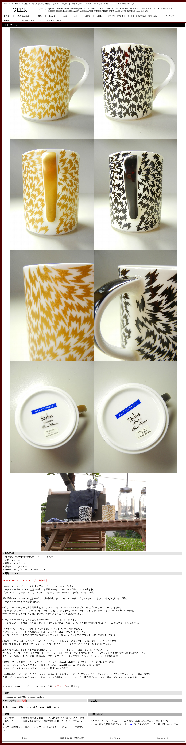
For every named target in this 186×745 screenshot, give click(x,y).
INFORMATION (23, 16)
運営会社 (111, 16)
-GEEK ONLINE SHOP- (11, 4)
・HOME (5, 20)
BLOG (87, 16)
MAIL (65, 16)
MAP (40, 16)
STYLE (99, 16)
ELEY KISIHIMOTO (56, 20)
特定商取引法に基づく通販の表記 (131, 16)
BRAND (52, 16)
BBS (76, 16)
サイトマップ (169, 16)
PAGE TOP (162, 738)
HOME (6, 16)
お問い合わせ (153, 16)
